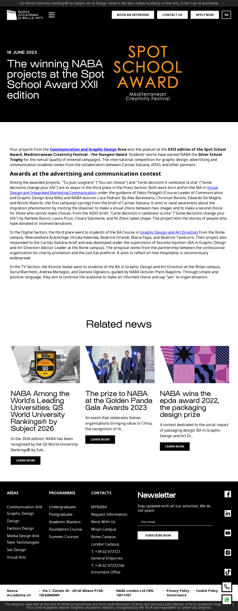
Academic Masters (65, 521)
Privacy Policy (178, 590)
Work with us (103, 521)
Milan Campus (103, 529)
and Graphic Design (98, 149)
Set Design (16, 549)
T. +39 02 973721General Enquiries (107, 555)
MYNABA (99, 506)
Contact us (172, 15)
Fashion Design (20, 528)
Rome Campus (103, 536)
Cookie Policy (207, 590)
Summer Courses (64, 536)
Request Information (109, 514)
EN (226, 15)
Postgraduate (61, 514)
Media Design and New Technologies (23, 539)
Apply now (205, 15)
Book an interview (133, 15)
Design (13, 520)
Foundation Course (65, 529)
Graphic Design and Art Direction (169, 232)
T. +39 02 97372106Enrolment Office (107, 569)
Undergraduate (62, 506)
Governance (177, 595)
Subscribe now (158, 535)
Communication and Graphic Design (24, 510)
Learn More (25, 460)
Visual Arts (16, 557)
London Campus (105, 544)
